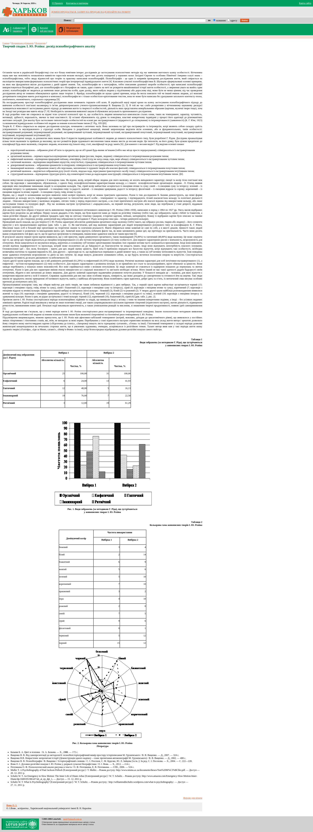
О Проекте (57, 3)
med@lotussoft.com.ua (72, 819)
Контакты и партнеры (77, 3)
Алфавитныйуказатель (19, 29)
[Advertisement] (102, 61)
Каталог (46, 29)
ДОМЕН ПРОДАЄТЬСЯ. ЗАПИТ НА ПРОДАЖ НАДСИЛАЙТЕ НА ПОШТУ (91, 12)
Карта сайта (305, 3)
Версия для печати (192, 798)
